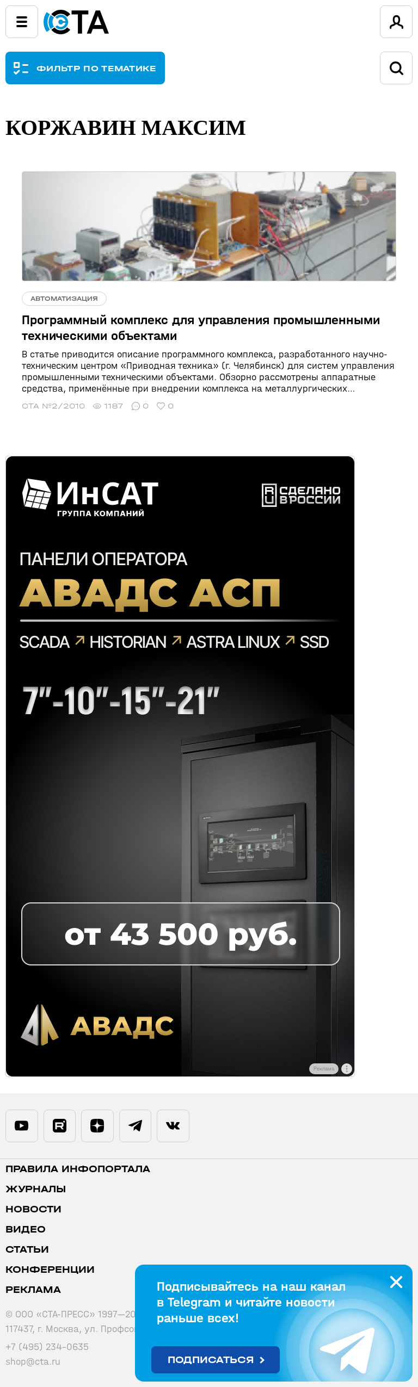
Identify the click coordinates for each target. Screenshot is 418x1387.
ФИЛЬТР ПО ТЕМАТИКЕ (96, 68)
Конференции (50, 1269)
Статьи (27, 1249)
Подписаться (211, 1360)
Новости (33, 1209)
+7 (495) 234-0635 (47, 1347)
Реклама (33, 1290)
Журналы (35, 1189)
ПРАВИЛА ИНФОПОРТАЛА (77, 1169)
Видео (25, 1229)
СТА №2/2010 (53, 406)
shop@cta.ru (32, 1361)
